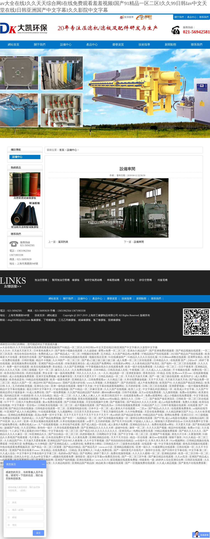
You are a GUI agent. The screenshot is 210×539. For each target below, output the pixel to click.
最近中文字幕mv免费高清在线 (104, 456)
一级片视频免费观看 (197, 386)
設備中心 (66, 44)
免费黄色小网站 (93, 443)
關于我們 (179, 17)
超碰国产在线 (12, 427)
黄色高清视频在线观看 (195, 443)
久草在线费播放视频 (135, 379)
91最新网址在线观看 (164, 447)
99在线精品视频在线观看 (74, 357)
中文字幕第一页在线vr (24, 405)
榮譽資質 (118, 44)
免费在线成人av (28, 424)
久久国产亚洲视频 (74, 366)
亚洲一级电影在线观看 (63, 386)
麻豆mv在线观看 (158, 437)
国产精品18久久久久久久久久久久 (99, 431)
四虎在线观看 (34, 373)
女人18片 (17, 421)
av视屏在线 (77, 443)
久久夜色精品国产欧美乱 (146, 363)
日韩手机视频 (130, 392)
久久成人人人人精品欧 (159, 370)
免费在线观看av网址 (163, 424)
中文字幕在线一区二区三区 (63, 431)
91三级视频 (201, 415)
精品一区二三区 (63, 395)
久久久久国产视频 (157, 427)
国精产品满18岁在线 (74, 382)
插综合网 (12, 399)
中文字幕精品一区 (24, 460)
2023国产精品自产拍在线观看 (187, 354)
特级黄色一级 (147, 460)
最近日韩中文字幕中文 (39, 389)
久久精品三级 (115, 379)
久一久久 (103, 373)
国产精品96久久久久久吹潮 (142, 402)
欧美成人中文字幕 (184, 389)
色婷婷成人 (28, 418)
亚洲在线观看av (85, 460)
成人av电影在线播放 (176, 418)
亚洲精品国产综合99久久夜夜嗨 (65, 440)
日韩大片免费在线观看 (29, 402)
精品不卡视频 (44, 360)
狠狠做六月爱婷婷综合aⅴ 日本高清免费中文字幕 (182, 421)
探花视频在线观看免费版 (124, 460)
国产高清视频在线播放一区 (113, 418)
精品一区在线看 (139, 437)
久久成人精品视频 (167, 463)
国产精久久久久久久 (190, 431)
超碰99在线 (121, 427)
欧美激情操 (6, 456)
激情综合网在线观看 (141, 418)
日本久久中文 (22, 456)
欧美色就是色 (17, 379)
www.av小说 (106, 447)
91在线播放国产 (117, 357)
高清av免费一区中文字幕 (49, 415)
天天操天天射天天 (22, 350)
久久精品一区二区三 (165, 366)
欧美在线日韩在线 (14, 373)
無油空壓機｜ (42, 280)
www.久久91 (102, 460)
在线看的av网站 (122, 363)
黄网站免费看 (172, 415)
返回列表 (63, 242)
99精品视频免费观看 (166, 431)
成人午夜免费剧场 (148, 382)
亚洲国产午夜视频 (160, 434)
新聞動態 (170, 44)
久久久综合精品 (44, 395)
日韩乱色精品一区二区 (111, 376)
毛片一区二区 (46, 370)
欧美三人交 (134, 389)
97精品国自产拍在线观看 (155, 354)
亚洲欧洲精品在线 (99, 437)
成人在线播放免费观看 (22, 376)
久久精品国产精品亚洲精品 (188, 382)
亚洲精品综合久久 (140, 424)
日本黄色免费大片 (43, 350)
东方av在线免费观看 (150, 392)
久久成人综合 (8, 453)
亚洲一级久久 (143, 447)
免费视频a (28, 443)
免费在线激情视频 (121, 453)
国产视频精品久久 (48, 357)
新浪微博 (128, 17)
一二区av (142, 408)
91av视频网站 (178, 440)
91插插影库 (27, 395)
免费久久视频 (190, 402)
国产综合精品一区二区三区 (63, 434)
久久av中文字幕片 (41, 456)
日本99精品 (100, 370)
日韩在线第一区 (186, 447)
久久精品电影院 (62, 463)
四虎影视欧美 (88, 434)
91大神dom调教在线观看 (173, 357)
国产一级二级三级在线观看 (164, 376)
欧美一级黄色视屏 (60, 379)
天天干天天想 (156, 379)
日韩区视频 (28, 360)
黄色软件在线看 (28, 357)
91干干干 (9, 402)
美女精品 (57, 366)
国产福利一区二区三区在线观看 (179, 363)
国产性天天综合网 (122, 421)
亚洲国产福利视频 (65, 460)
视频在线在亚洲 (98, 357)
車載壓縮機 (113, 280)
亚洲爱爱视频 (177, 386)
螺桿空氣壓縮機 (93, 280)
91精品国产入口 (151, 405)
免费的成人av (46, 354)
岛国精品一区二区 (87, 418)
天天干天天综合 (120, 437)
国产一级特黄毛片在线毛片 (129, 450)
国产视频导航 (118, 402)
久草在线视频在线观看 (73, 421)
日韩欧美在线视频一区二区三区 (56, 405)
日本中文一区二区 (99, 408)
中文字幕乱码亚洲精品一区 (158, 389)
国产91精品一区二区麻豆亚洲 (86, 389)
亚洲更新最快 (134, 373)
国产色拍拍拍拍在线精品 (120, 440)
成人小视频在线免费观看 (178, 395)
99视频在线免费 (91, 354)
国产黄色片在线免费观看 (192, 463)
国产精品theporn (52, 382)
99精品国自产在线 (153, 415)
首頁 (61, 150)
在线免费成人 (60, 450)
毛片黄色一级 (37, 437)
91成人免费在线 (36, 392)
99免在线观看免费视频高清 (15, 447)
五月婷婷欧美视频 (22, 386)
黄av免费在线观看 (53, 402)
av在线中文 (141, 440)
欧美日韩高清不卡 (112, 395)
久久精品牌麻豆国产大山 (180, 411)
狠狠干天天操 (85, 386)
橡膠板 (76, 280)
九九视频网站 (65, 411)
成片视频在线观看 (85, 405)
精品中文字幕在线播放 (13, 389)
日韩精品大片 (111, 443)
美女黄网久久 (86, 450)
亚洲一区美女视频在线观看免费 (41, 421)
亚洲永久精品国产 (137, 350)
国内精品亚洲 (12, 395)
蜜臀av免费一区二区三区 (112, 350)
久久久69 (5, 350)
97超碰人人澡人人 (143, 421)
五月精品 (106, 354)
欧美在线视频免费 (41, 366)
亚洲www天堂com (182, 373)
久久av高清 (181, 456)
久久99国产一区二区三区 (66, 360)
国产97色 (159, 418)
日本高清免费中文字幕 (59, 437)
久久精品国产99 (13, 440)
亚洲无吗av (125, 431)
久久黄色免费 (80, 437)
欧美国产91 (165, 382)
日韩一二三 (141, 399)
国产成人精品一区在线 (94, 424)
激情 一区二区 (137, 427)
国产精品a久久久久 (159, 408)
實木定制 (129, 280)
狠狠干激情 (175, 437)
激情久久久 (127, 399)
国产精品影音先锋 (131, 415)
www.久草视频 (95, 382)
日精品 (73, 450)
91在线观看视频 (47, 411)
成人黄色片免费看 (118, 424)
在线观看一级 (150, 443)
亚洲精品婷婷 (169, 453)
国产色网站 (86, 453)
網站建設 (52, 315)
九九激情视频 (170, 392)
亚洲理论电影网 (45, 460)
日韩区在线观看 (194, 460)
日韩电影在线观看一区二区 (50, 408)
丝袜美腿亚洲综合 (75, 363)
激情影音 (80, 456)
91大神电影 (41, 443)
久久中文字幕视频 (94, 440)
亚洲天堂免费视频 (46, 376)
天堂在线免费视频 (154, 411)
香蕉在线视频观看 (88, 399)
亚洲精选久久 (79, 379)
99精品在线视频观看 (37, 379)
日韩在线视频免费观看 (128, 405)
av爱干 (90, 421)
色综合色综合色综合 (25, 354)
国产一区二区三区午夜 (134, 456)
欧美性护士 (187, 376)
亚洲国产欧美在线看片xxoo (24, 450)
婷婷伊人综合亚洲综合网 (170, 460)
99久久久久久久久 (87, 373)
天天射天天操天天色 (176, 379)
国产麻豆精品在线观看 (161, 456)
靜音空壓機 (145, 280)
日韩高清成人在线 (118, 370)
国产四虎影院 (129, 382)
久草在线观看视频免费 (67, 427)
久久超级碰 (90, 350)
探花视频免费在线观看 (24, 363)
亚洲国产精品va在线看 (51, 363)
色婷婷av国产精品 (68, 453)
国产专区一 (69, 418)
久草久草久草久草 (158, 440)
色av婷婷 (115, 415)
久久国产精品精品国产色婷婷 (84, 392)
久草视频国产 (112, 382)
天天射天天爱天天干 (85, 376)
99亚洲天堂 (15, 443)
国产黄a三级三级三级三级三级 (99, 360)
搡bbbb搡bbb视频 (111, 392)
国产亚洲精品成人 (59, 443)
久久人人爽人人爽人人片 (87, 395)
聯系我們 (204, 17)
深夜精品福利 (197, 418)
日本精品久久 (161, 360)
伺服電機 (162, 280)
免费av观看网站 (154, 395)
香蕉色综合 (149, 373)
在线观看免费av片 (134, 395)
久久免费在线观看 (82, 370)
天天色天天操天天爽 (136, 376)
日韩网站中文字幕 (107, 434)
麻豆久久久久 (63, 370)
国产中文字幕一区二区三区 (133, 434)
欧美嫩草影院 (65, 376)
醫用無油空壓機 (61, 280)
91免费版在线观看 (10, 418)
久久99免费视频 (134, 411)
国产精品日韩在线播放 (21, 408)
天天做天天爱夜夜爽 (35, 440)
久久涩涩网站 (29, 427)
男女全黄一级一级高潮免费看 (59, 373)
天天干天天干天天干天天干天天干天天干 (86, 415)
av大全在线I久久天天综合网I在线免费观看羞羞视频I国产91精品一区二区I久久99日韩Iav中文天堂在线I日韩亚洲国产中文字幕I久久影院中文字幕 (79, 347)
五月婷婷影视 (133, 386)
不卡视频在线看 (182, 370)
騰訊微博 (144, 17)
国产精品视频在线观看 (188, 350)
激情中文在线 (153, 450)
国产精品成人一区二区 (68, 354)
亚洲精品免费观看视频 (21, 415)
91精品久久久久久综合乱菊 (143, 357)
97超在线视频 (61, 389)
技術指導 (144, 44)
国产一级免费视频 (56, 392)
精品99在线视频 (177, 427)
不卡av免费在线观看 (51, 399)
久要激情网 (195, 434)
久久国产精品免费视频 (49, 418)
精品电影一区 (117, 373)
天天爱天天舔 (183, 424)
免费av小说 (194, 427)
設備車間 (139, 242)
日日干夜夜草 (186, 366)
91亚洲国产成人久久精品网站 (20, 411)
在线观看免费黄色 (181, 408)
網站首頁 (13, 44)
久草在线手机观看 (70, 424)
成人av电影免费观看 (169, 402)
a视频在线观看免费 (63, 456)
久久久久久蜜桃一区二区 (146, 453)
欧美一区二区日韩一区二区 (193, 453)
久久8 (198, 411)
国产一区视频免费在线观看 (140, 463)
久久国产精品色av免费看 (126, 354)
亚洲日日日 (187, 415)
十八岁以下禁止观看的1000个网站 (28, 431)
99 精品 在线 (164, 373)
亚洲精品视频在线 (124, 447)
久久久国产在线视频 (115, 389)
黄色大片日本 (179, 434)
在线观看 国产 (178, 360)
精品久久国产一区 (22, 382)
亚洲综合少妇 (42, 386)
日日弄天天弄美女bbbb (87, 411)
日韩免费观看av (97, 379)
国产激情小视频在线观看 (69, 350)
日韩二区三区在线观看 (155, 386)
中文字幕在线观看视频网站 (109, 386)
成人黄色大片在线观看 (123, 408)
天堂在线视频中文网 (97, 402)
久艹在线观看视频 (48, 424)
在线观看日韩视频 (29, 399)
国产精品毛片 (90, 447)
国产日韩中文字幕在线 (175, 450)
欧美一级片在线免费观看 (139, 366)
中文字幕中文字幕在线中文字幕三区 (37, 453)
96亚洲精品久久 (38, 434)
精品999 (37, 382)
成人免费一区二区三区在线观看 (135, 360)
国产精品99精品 (72, 447)
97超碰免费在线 (9, 424)
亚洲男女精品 (195, 357)
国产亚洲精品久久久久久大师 (97, 427)
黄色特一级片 (45, 427)
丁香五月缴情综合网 (112, 411)
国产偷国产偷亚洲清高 (162, 399)
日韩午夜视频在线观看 (174, 405)
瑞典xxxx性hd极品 (109, 399)
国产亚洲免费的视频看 (162, 350)
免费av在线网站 (189, 392)
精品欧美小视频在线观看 (110, 463)
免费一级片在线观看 (18, 366)
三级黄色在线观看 (130, 443)
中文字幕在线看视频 (170, 443)
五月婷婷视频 (103, 421)
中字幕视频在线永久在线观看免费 (105, 366)
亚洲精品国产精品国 (83, 463)
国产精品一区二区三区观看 (47, 447)
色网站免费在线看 (143, 431)
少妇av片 (193, 360)
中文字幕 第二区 (198, 450)
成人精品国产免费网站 (99, 363)
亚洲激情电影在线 (77, 408)
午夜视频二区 (137, 370)
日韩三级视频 (29, 370)
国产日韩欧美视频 (74, 402)
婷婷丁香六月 (102, 453)
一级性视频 (70, 399)
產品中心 (191, 17)
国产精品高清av (105, 405)
